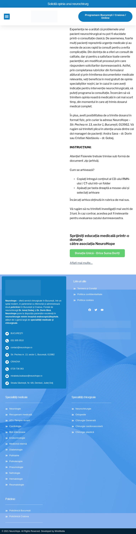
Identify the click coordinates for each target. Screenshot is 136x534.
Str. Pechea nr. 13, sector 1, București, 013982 (33, 352)
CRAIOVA (15, 359)
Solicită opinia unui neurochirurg (68, 4)
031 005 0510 (17, 338)
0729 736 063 (17, 366)
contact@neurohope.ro (21, 345)
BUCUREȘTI (17, 331)
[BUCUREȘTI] (7, 331)
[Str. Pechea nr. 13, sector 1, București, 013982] (7, 352)
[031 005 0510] (7, 338)
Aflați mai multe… (81, 263)
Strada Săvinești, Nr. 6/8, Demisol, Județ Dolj (32, 380)
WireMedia (60, 531)
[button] (7, 17)
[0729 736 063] (7, 366)
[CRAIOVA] (7, 359)
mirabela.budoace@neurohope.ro (26, 373)
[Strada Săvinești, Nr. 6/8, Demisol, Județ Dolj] (7, 381)
